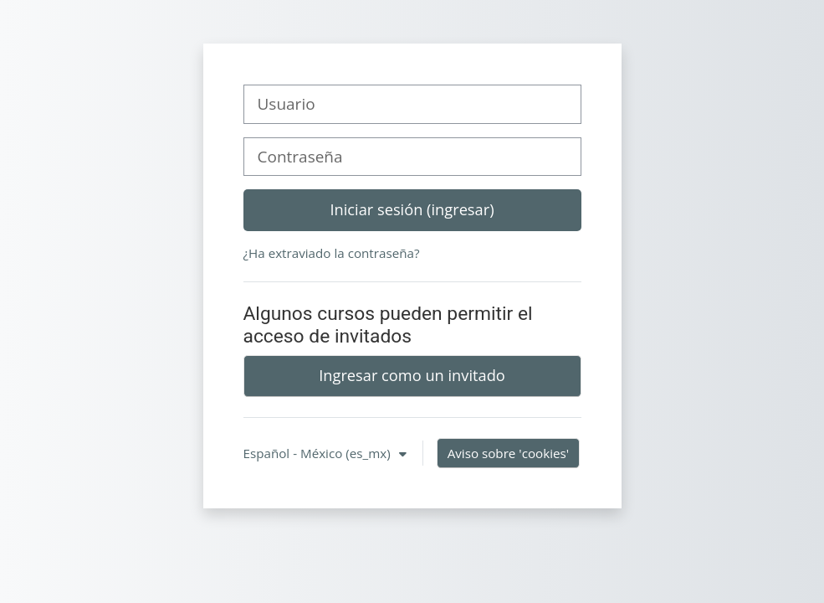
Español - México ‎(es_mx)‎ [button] (318, 453)
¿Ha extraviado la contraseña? (331, 253)
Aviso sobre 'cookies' (508, 453)
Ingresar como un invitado (412, 375)
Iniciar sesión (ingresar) (412, 209)
